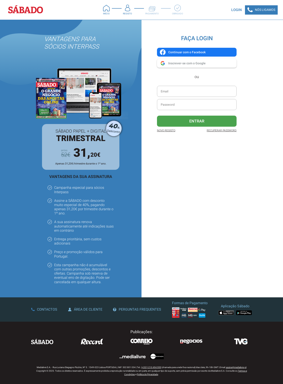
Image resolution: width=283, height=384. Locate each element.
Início (106, 10)
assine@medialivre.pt (236, 367)
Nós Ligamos (261, 10)
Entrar (196, 121)
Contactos (44, 309)
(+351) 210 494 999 (151, 367)
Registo (127, 10)
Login (236, 10)
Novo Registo (166, 130)
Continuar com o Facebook (182, 52)
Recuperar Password (222, 130)
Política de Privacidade (147, 374)
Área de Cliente (85, 309)
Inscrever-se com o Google (182, 63)
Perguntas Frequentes (137, 309)
